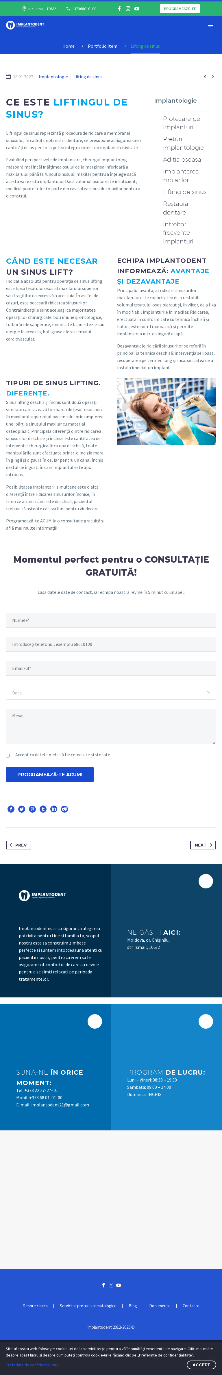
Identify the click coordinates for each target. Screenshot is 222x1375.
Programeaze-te (180, 8)
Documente (160, 1339)
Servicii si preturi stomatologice (88, 1339)
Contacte (191, 1339)
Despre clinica (35, 1339)
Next (204, 877)
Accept (201, 1364)
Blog (133, 1339)
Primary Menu (210, 25)
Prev (17, 877)
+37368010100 (84, 8)
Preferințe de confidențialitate (32, 1364)
